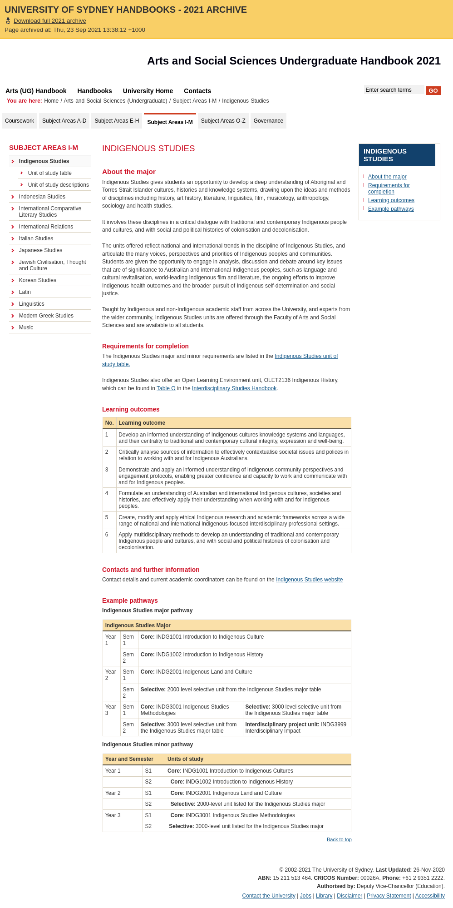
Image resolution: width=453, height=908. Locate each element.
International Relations (46, 226)
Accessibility (430, 896)
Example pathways (391, 209)
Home (51, 101)
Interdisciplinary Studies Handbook (234, 388)
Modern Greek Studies (46, 316)
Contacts (197, 90)
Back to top (339, 839)
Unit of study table (50, 173)
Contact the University (268, 896)
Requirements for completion (389, 188)
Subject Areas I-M (195, 101)
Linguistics (31, 304)
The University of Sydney (51, 63)
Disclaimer (349, 896)
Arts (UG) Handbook (36, 90)
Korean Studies (37, 280)
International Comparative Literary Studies (50, 211)
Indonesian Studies (42, 197)
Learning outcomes (391, 200)
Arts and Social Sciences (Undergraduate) (115, 101)
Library (324, 896)
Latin (25, 292)
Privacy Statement (389, 896)
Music (26, 327)
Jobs (305, 896)
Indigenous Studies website (309, 579)
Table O (166, 388)
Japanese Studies (40, 250)
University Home (148, 90)
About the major (387, 177)
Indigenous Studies (44, 161)
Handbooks (95, 90)
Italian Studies (36, 238)
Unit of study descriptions (58, 185)
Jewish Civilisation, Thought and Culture (52, 265)
